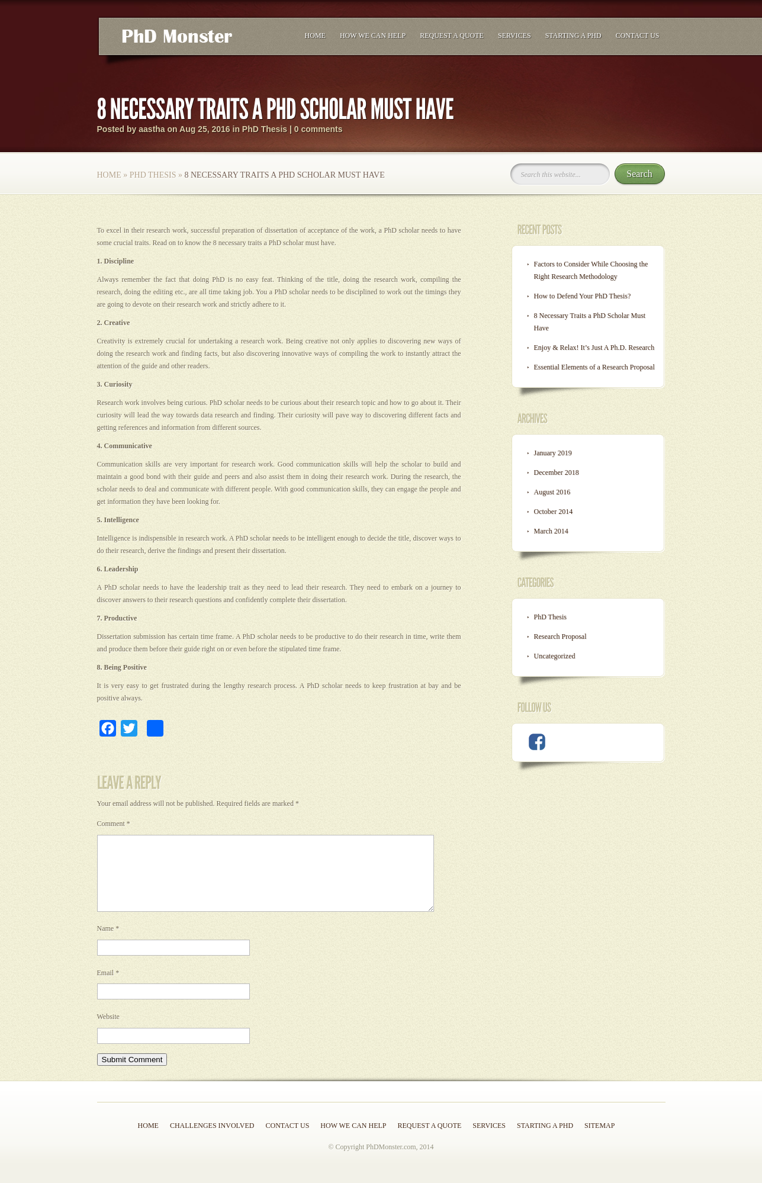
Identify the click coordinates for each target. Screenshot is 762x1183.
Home (315, 35)
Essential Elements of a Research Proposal (594, 367)
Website (108, 1031)
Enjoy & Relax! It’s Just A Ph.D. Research (594, 347)
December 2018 (556, 472)
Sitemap (599, 1140)
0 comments (318, 129)
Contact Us (638, 35)
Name (108, 942)
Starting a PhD (573, 35)
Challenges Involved (212, 1140)
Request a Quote (452, 35)
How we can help (373, 35)
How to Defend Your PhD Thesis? (582, 296)
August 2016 (552, 492)
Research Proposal (560, 636)
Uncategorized (554, 656)
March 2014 (551, 531)
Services (514, 35)
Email (108, 987)
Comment (113, 823)
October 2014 (553, 511)
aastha (152, 129)
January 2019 (553, 453)
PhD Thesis (264, 129)
